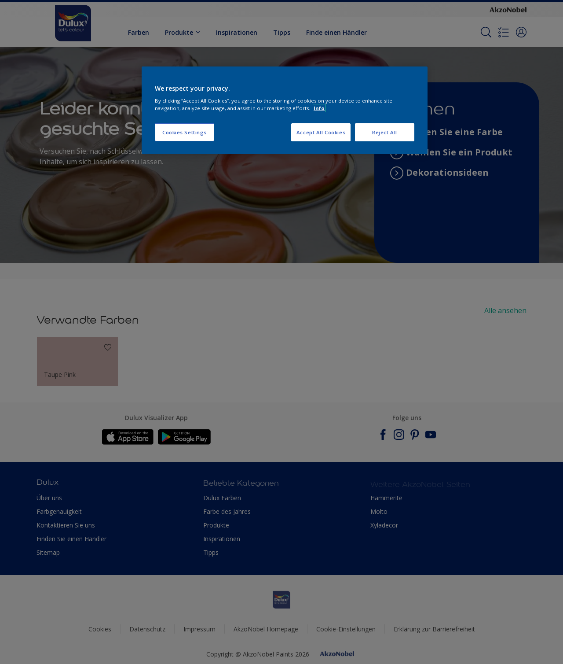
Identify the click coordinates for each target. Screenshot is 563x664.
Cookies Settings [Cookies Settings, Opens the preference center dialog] (184, 132)
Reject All (384, 132)
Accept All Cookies (320, 132)
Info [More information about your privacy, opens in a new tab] (319, 108)
